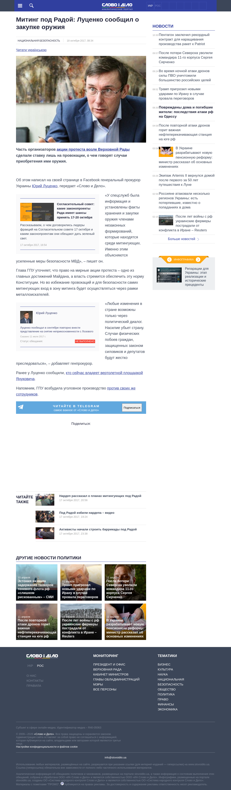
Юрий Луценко (44, 186)
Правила (33, 685)
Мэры (98, 684)
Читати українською (31, 50)
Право (163, 699)
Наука (163, 674)
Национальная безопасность (39, 40)
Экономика (168, 709)
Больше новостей (183, 239)
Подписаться (132, 407)
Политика (166, 694)
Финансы (166, 704)
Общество (167, 689)
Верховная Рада (107, 669)
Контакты (34, 680)
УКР (150, 5)
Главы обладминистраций (116, 679)
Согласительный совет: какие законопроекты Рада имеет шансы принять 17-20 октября (75, 210)
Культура (165, 669)
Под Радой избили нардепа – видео (98, 515)
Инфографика (184, 259)
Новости (163, 26)
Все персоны (104, 689)
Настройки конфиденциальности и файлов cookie (47, 746)
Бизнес (164, 664)
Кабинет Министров (110, 674)
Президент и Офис (109, 664)
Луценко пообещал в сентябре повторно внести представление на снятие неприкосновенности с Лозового (56, 329)
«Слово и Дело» (44, 734)
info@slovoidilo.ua (115, 757)
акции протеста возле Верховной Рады (93, 149)
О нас (31, 675)
